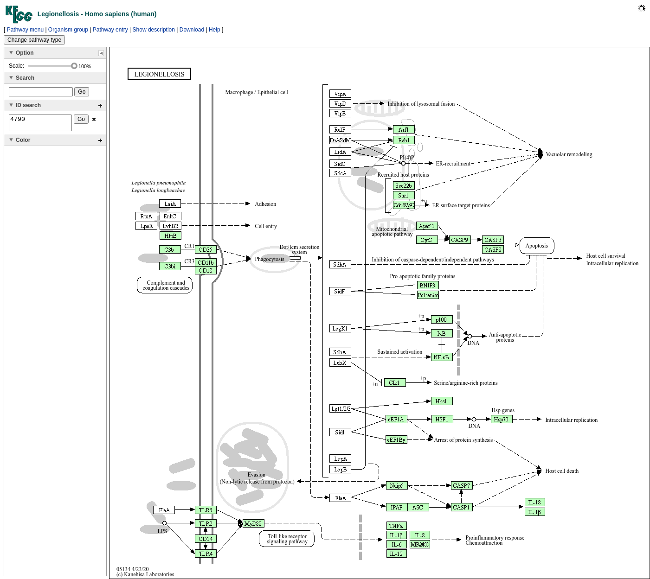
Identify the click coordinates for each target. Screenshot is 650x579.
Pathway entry (110, 29)
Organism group (68, 29)
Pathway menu (25, 29)
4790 (40, 124)
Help (214, 29)
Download (192, 29)
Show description (154, 29)
